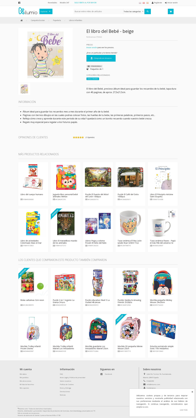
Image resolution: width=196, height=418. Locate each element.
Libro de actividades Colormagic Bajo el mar (31, 241)
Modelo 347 (64, 2)
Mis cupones (24, 388)
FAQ (61, 374)
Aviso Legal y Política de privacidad (72, 377)
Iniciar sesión (91, 47)
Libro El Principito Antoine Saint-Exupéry (161, 195)
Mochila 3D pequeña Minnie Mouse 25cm (130, 347)
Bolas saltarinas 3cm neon (32, 300)
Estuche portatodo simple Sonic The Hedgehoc (162, 347)
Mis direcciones (25, 381)
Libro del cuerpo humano (31, 194)
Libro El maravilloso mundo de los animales (65, 241)
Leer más (184, 410)
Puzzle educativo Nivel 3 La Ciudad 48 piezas (97, 301)
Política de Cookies (67, 384)
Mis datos (23, 374)
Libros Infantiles (75, 20)
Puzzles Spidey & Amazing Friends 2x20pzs (129, 301)
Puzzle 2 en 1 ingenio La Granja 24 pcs (63, 301)
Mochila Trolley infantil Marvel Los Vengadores (63, 347)
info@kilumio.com (153, 384)
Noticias (63, 395)
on (74, 137)
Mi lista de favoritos (27, 384)
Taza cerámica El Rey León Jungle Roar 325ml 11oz (130, 241)
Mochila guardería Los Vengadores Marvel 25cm (96, 347)
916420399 (150, 381)
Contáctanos (151, 388)
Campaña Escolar (38, 20)
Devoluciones (65, 391)
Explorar (44, 11)
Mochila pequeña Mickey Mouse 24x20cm (161, 301)
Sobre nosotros (65, 381)
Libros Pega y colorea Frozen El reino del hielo (95, 241)
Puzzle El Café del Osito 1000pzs (128, 195)
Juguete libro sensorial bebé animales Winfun (65, 195)
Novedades (52, 2)
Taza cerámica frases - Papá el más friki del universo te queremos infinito (162, 242)
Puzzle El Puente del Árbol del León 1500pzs (96, 195)
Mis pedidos (24, 377)
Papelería (57, 20)
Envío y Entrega (65, 388)
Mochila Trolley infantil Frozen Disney (30, 347)
